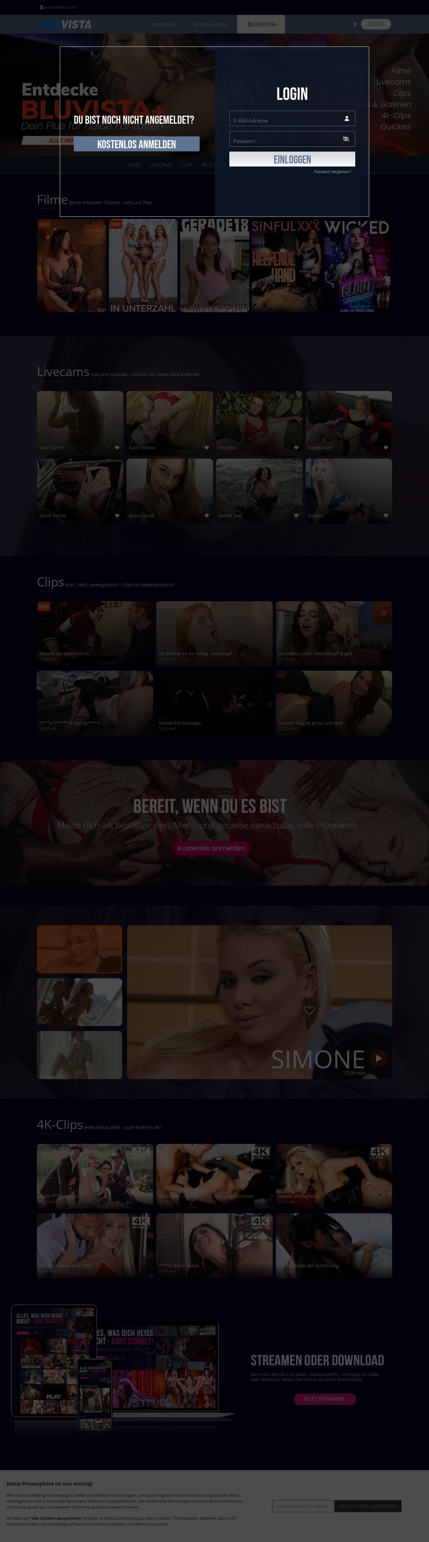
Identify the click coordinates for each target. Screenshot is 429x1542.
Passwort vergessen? (332, 171)
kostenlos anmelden (136, 145)
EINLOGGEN (292, 160)
